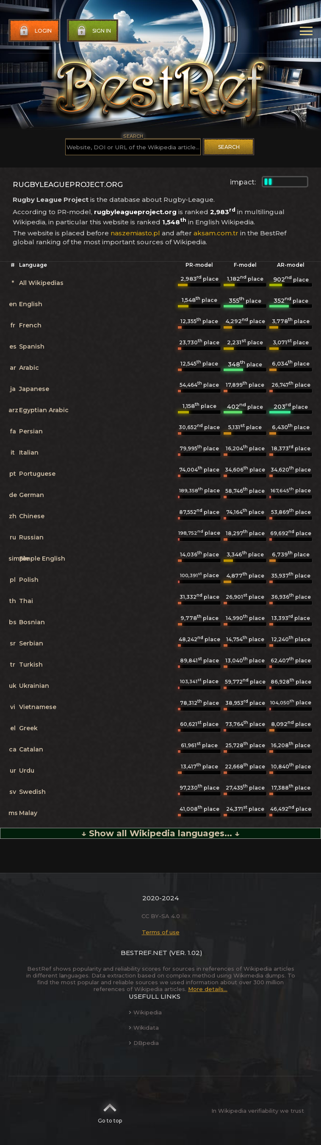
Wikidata (144, 1027)
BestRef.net (144, 953)
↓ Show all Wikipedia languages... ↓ (160, 833)
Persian (31, 431)
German (31, 495)
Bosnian (32, 622)
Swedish (32, 792)
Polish (29, 580)
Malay (28, 813)
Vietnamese (37, 707)
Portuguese (37, 474)
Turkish (31, 664)
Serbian (31, 643)
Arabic (29, 367)
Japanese (34, 389)
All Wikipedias (41, 283)
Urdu (26, 770)
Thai (26, 601)
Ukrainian (34, 686)
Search (229, 147)
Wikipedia (145, 1012)
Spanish (31, 346)
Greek (28, 728)
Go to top (109, 1111)
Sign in (93, 31)
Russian (31, 537)
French (30, 325)
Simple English (42, 558)
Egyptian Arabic (44, 410)
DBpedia (144, 1042)
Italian (29, 452)
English (30, 304)
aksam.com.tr (216, 233)
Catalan (31, 749)
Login (35, 31)
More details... (207, 989)
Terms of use (161, 932)
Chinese (31, 516)
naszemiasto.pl (135, 233)
